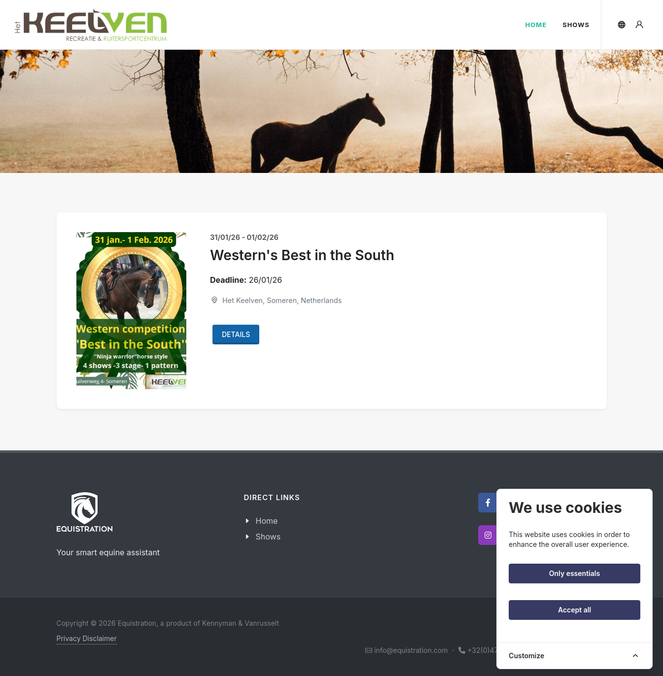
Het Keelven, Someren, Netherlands (276, 300)
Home (267, 521)
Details (236, 334)
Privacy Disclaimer (87, 638)
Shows (268, 536)
